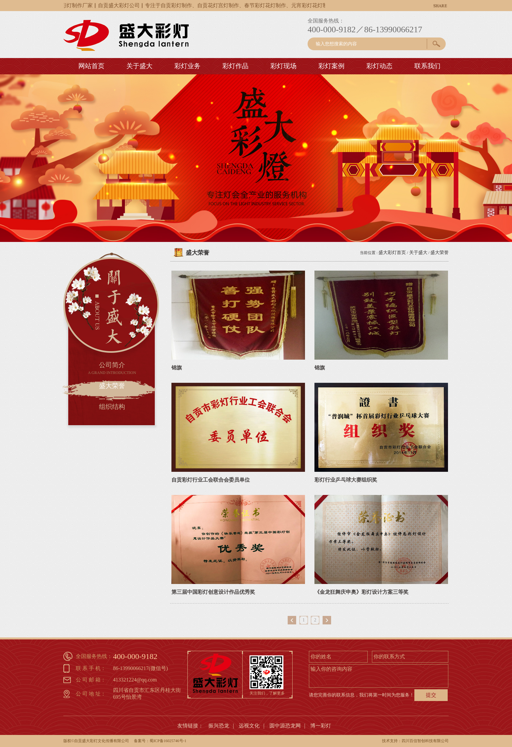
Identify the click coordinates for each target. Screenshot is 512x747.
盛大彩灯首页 (392, 252)
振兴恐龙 (218, 725)
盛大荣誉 (439, 252)
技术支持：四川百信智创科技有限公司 (415, 741)
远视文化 (249, 725)
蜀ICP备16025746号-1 (168, 741)
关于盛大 (418, 252)
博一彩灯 (320, 725)
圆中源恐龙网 (285, 725)
